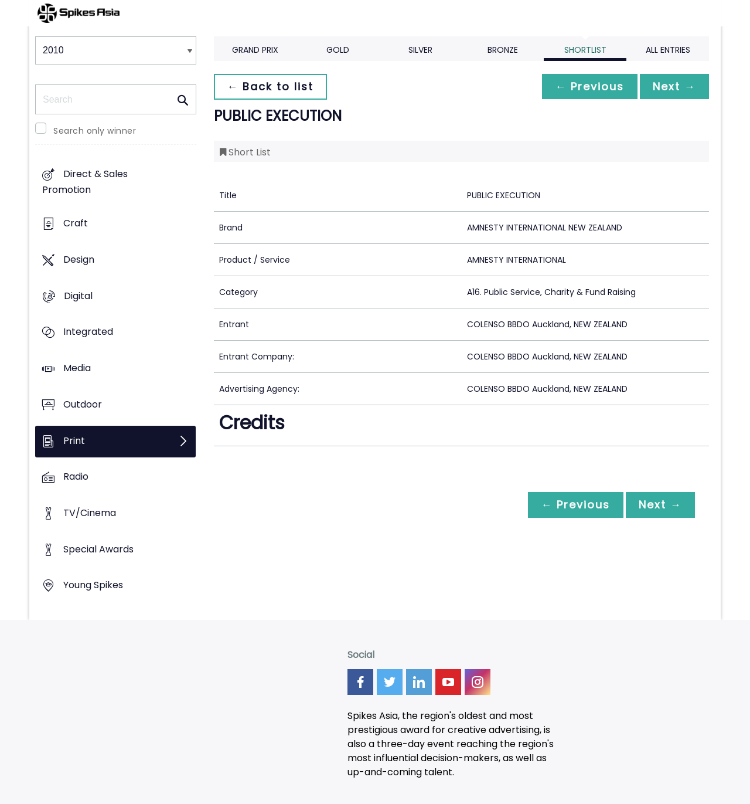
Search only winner (94, 131)
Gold (337, 50)
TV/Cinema (89, 513)
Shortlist (585, 50)
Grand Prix (255, 50)
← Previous (586, 86)
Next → (673, 86)
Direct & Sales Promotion (85, 182)
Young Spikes (93, 585)
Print (74, 440)
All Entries (668, 50)
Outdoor (82, 404)
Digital (78, 296)
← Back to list (271, 86)
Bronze (503, 50)
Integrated (88, 332)
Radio (75, 477)
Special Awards (98, 549)
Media (77, 368)
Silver (420, 50)
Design (78, 259)
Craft (75, 223)
